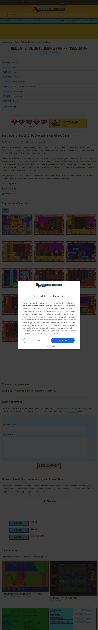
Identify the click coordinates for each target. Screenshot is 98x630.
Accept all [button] (63, 340)
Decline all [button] (35, 340)
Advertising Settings (38, 330)
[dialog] (49, 315)
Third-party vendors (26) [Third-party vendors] (47, 317)
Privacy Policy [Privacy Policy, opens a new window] (54, 333)
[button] (49, 346)
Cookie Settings (41, 333)
